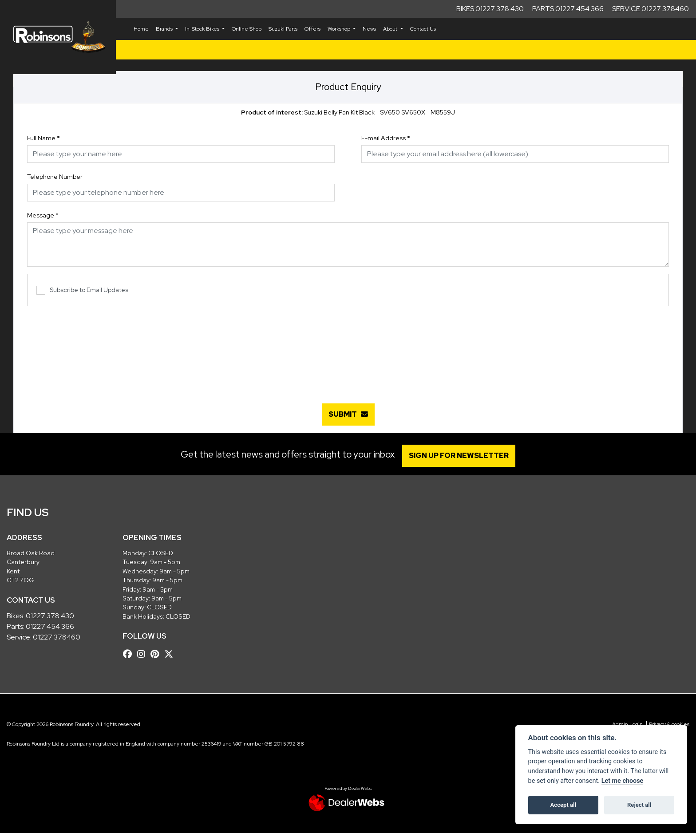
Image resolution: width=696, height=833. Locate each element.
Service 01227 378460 (650, 8)
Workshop (340, 28)
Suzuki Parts (283, 28)
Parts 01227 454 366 (568, 8)
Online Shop (246, 28)
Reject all (639, 804)
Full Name (43, 138)
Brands (165, 28)
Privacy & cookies (669, 724)
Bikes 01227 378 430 (490, 8)
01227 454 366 (50, 626)
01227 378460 (56, 637)
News (369, 28)
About (391, 28)
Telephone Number (55, 177)
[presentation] (348, 350)
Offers (312, 28)
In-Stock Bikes (203, 28)
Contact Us (423, 28)
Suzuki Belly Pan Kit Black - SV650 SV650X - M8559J (348, 112)
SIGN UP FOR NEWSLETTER (461, 455)
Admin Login (627, 724)
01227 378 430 (50, 615)
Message (43, 215)
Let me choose (622, 781)
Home (141, 28)
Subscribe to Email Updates (82, 290)
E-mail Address (385, 138)
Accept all (563, 804)
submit (348, 414)
